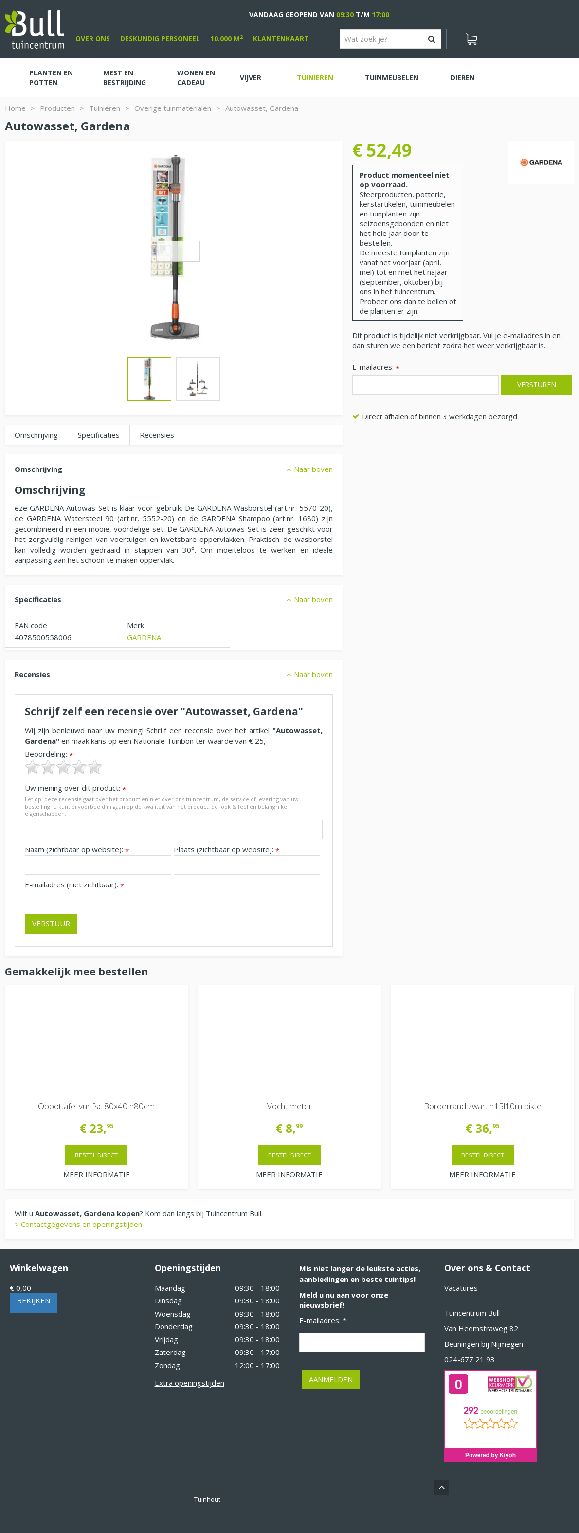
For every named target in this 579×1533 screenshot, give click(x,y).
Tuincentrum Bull (472, 1312)
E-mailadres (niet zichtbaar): (74, 885)
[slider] (64, 767)
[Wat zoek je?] (390, 39)
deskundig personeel (160, 38)
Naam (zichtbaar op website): (77, 850)
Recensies (157, 435)
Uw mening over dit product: (75, 788)
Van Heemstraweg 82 (481, 1328)
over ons (92, 38)
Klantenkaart (281, 38)
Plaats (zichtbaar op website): (226, 850)
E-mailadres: (375, 367)
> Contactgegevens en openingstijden (78, 1224)
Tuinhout (207, 1499)
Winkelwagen (39, 1268)
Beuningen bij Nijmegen (483, 1344)
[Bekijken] (471, 39)
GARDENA (144, 637)
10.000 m (226, 38)
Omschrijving (36, 435)
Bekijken (33, 1300)
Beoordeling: (49, 754)
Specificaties (99, 435)
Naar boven (313, 469)
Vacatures (461, 1288)
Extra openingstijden (189, 1383)
